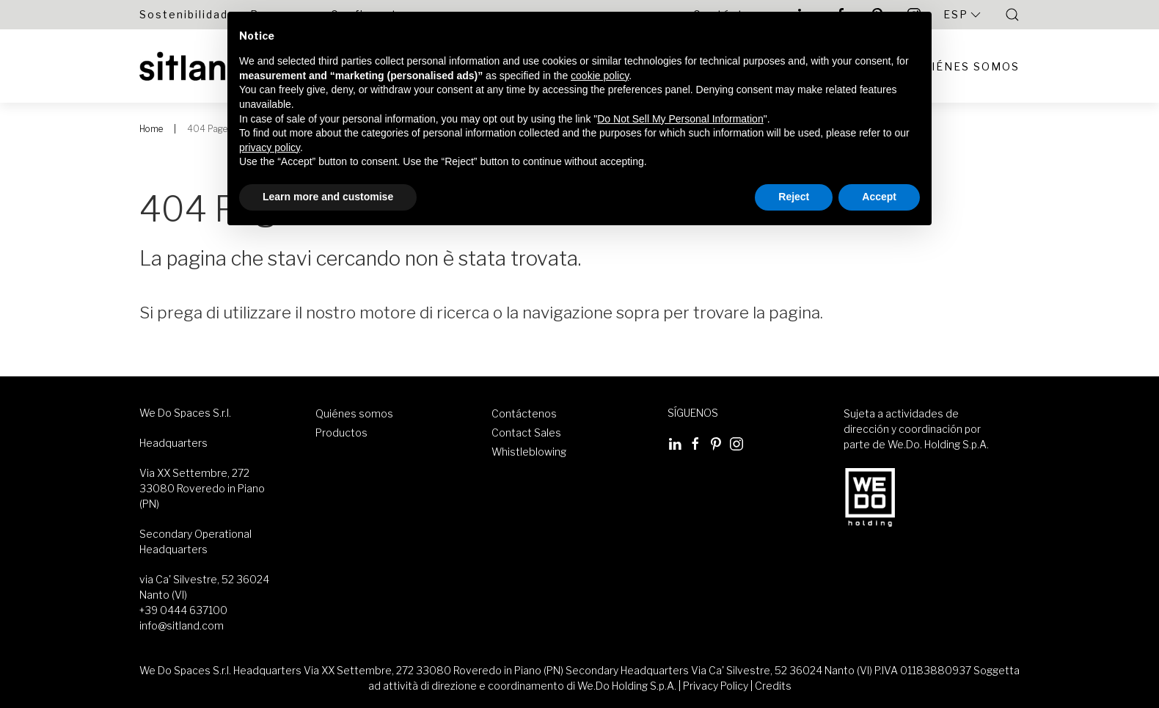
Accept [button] (879, 196)
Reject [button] (793, 196)
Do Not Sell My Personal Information (680, 119)
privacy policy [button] (269, 147)
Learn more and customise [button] (328, 196)
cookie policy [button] (600, 75)
